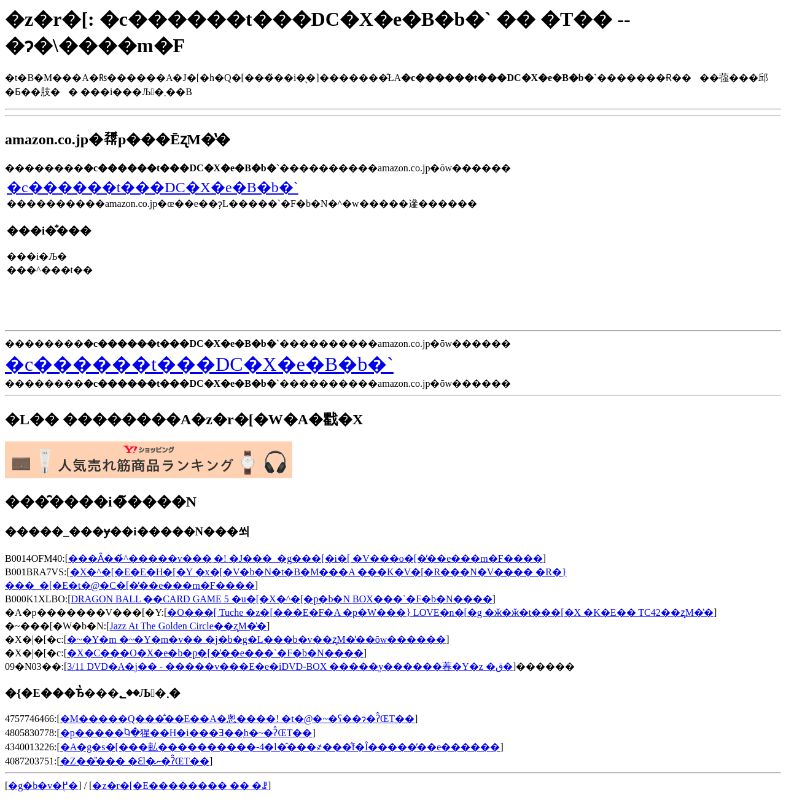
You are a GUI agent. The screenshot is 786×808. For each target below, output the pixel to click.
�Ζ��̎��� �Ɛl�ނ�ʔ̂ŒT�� (134, 761)
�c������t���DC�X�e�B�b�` (152, 187)
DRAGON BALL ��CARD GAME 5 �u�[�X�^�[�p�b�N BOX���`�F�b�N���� (281, 599)
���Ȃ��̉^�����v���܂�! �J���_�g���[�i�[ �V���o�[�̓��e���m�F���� (305, 558)
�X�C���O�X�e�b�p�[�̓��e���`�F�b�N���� (215, 653)
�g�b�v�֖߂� (43, 785)
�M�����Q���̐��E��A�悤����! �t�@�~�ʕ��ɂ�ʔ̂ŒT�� (237, 718)
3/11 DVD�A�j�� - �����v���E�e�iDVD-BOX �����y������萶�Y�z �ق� (290, 666)
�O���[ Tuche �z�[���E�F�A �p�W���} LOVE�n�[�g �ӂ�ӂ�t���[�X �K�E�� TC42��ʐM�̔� (440, 612)
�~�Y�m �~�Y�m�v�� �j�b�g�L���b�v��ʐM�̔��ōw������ (256, 639)
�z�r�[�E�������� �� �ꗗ (180, 785)
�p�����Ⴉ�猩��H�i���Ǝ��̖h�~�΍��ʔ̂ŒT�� (186, 733)
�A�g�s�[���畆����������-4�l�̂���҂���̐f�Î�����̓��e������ (280, 747)
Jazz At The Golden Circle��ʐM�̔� (188, 626)
